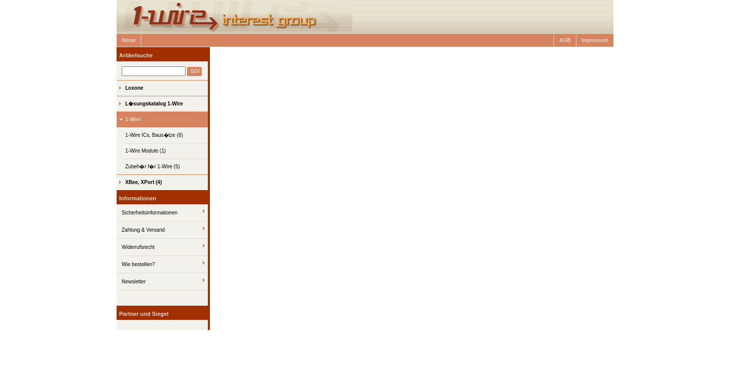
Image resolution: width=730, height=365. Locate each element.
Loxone (134, 88)
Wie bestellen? (138, 264)
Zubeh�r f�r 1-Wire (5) (152, 166)
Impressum (594, 40)
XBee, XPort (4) (143, 182)
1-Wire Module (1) (145, 151)
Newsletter (133, 281)
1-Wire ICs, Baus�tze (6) (154, 135)
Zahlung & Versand (143, 230)
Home (129, 40)
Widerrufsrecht (138, 247)
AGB (564, 40)
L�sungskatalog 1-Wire (154, 103)
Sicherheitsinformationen (149, 212)
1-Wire (132, 119)
